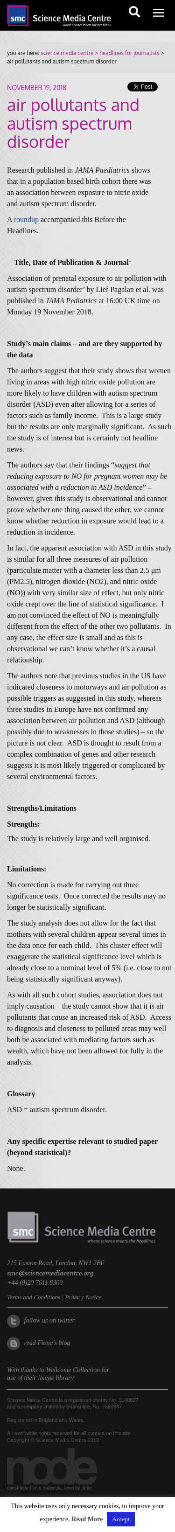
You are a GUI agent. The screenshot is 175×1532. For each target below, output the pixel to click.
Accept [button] (121, 1519)
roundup (26, 219)
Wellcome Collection (73, 1369)
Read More (87, 1519)
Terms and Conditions (33, 1297)
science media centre (67, 52)
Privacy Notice (83, 1297)
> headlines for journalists (126, 52)
